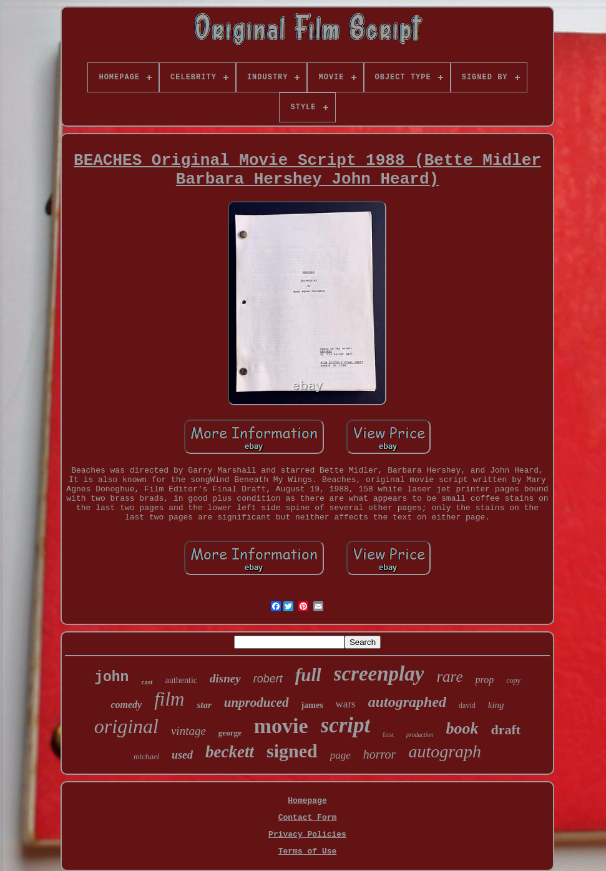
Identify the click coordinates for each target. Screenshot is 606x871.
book (462, 728)
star (204, 705)
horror (379, 754)
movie (281, 725)
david (467, 705)
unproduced (256, 702)
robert (268, 678)
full (308, 675)
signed (292, 751)
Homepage (307, 800)
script (346, 725)
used (182, 755)
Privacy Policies (307, 834)
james (312, 705)
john (111, 677)
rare (449, 676)
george (230, 732)
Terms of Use (307, 851)
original (126, 726)
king (496, 705)
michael (146, 756)
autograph (444, 751)
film (169, 699)
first (388, 734)
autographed (407, 702)
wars (346, 704)
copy (513, 680)
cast (146, 682)
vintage (188, 730)
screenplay (379, 673)
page (340, 755)
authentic (181, 680)
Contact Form (307, 817)
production (420, 734)
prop (485, 679)
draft (506, 729)
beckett (229, 751)
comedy (126, 704)
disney (225, 678)
